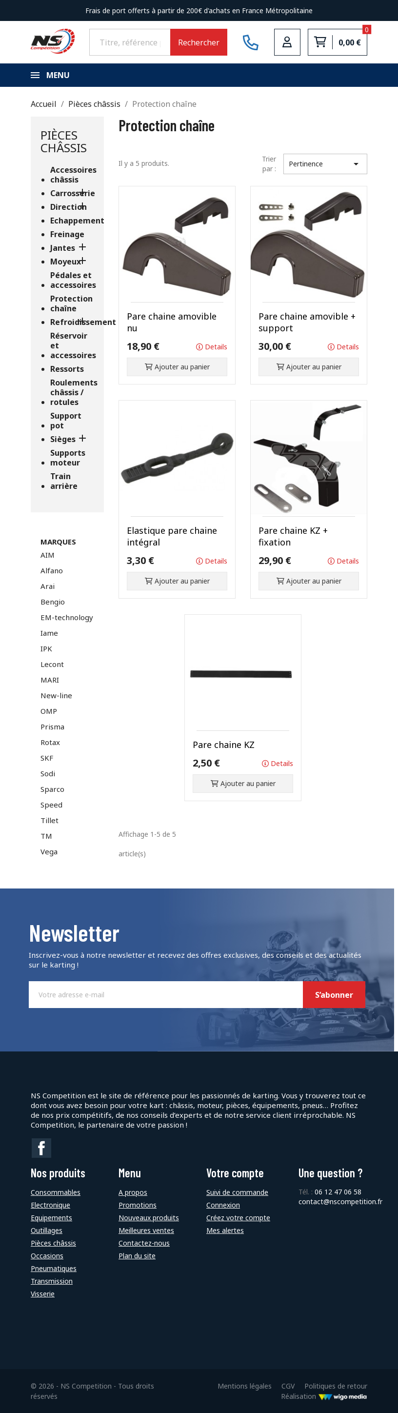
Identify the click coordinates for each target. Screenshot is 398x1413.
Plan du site (137, 1255)
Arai (47, 586)
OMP (48, 711)
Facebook (41, 1148)
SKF (46, 758)
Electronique (50, 1205)
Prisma (52, 726)
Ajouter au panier (177, 366)
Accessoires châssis (72, 175)
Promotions (138, 1205)
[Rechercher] (129, 42)
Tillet (49, 820)
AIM (47, 555)
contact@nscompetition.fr (340, 1201)
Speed (51, 804)
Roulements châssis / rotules (72, 392)
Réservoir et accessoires (72, 346)
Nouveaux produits (149, 1217)
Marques (58, 541)
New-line (56, 695)
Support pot (65, 421)
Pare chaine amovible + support (307, 322)
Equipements (51, 1217)
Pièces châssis (63, 141)
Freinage (67, 234)
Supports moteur (67, 458)
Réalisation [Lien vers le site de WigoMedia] (324, 1396)
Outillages (46, 1230)
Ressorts (67, 369)
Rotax (50, 742)
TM (46, 836)
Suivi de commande (237, 1192)
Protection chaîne (71, 304)
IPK (46, 648)
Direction (68, 207)
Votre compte (235, 1173)
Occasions (47, 1255)
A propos (133, 1192)
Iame (49, 633)
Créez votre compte (238, 1217)
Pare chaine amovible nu (172, 322)
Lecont (52, 664)
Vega (49, 851)
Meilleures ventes (146, 1230)
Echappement (72, 221)
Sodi (47, 773)
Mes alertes (225, 1230)
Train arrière (64, 481)
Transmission (52, 1281)
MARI (49, 680)
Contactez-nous (144, 1243)
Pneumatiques (54, 1268)
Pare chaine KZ (224, 744)
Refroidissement (72, 322)
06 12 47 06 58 (338, 1191)
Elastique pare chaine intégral (172, 536)
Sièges (63, 439)
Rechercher (198, 42)
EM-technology (66, 617)
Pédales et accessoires (72, 280)
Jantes (62, 248)
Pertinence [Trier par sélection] (325, 164)
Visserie (43, 1293)
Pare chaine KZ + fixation (293, 536)
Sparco (52, 789)
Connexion (223, 1205)
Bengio (52, 601)
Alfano (51, 570)
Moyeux (65, 262)
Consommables (55, 1192)
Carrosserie (72, 193)
